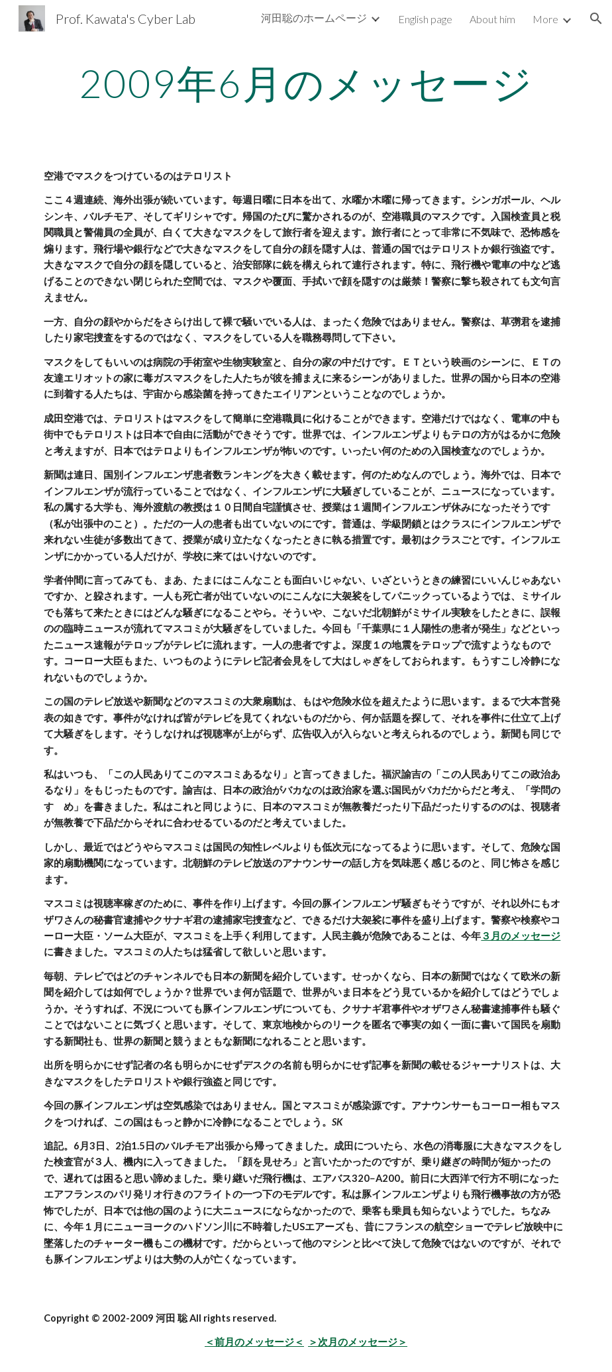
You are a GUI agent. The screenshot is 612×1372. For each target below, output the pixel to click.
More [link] (545, 19)
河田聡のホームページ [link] (314, 17)
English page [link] (425, 19)
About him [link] (492, 19)
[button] (596, 18)
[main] (305, 83)
